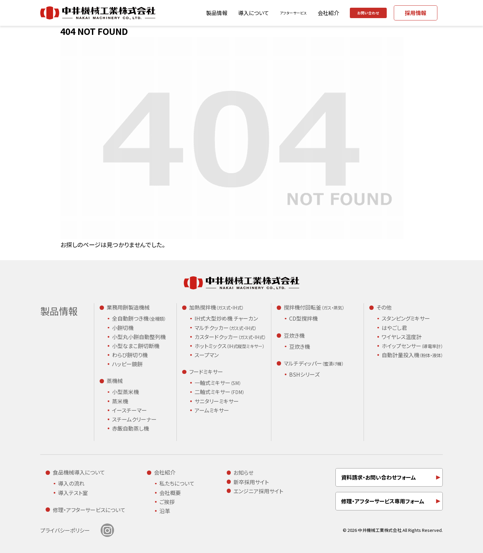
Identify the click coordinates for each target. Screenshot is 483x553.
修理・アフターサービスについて (89, 510)
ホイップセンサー (412, 346)
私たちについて (177, 483)
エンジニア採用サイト (258, 491)
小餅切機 (122, 328)
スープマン (207, 355)
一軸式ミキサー (218, 383)
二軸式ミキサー (219, 392)
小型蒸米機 (125, 392)
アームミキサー (212, 410)
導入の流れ (71, 483)
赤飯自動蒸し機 (130, 428)
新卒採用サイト (251, 482)
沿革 (164, 511)
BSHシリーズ (304, 374)
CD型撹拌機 (303, 318)
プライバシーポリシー (65, 530)
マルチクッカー (225, 328)
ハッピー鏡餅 (127, 364)
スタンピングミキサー (406, 318)
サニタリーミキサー (217, 401)
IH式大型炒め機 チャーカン (226, 318)
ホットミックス (229, 346)
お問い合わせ (361, 13)
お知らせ (243, 472)
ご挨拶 (167, 502)
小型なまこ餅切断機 (135, 346)
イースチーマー (129, 410)
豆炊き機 (299, 346)
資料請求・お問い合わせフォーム (378, 477)
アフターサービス (272, 13)
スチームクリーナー (134, 419)
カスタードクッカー (230, 337)
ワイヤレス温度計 (402, 337)
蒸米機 (120, 401)
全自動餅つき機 (139, 318)
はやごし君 (394, 328)
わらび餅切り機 (130, 355)
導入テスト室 (73, 493)
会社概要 (170, 493)
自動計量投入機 (412, 355)
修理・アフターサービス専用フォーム (382, 501)
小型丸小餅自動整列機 (139, 337)
